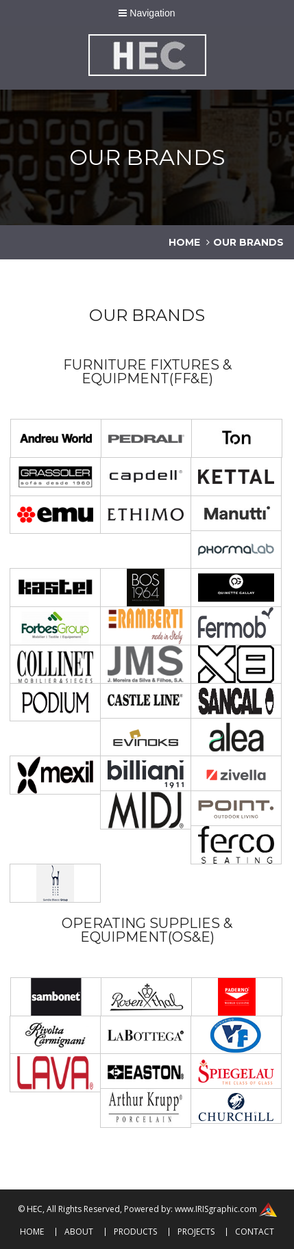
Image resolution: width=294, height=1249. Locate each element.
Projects (196, 1232)
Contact (254, 1232)
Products (135, 1232)
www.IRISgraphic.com (216, 1209)
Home (32, 1232)
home (184, 242)
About (78, 1232)
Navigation (147, 13)
